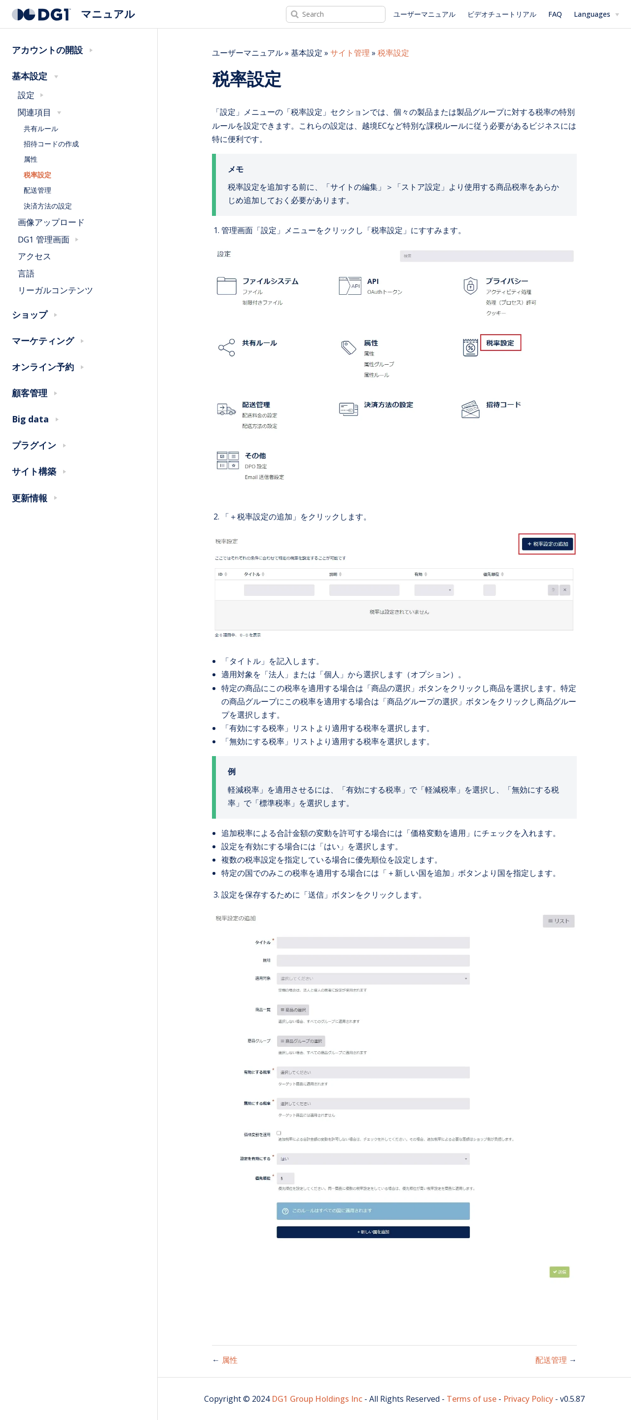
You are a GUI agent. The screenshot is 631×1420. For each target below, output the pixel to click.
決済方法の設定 (48, 205)
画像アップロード (51, 222)
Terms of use (471, 1398)
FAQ (555, 14)
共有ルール (41, 128)
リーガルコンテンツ (55, 290)
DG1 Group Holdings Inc (317, 1398)
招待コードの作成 (51, 143)
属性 (30, 159)
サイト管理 (350, 52)
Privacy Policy (528, 1398)
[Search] (336, 14)
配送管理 (37, 190)
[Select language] (596, 14)
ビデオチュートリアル (501, 14)
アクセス (34, 256)
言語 (26, 273)
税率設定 (37, 174)
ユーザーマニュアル (424, 14)
